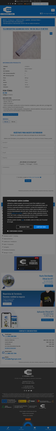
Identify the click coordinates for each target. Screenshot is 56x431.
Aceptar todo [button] (41, 227)
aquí (23, 220)
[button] (15, 231)
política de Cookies (17, 213)
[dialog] (28, 215)
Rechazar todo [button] (24, 227)
